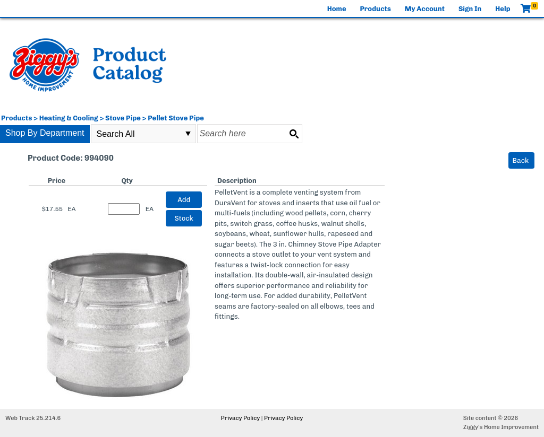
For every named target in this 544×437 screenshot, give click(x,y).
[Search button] (293, 133)
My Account (425, 9)
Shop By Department (44, 132)
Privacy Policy (240, 418)
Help (502, 9)
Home (336, 9)
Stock (184, 218)
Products (375, 9)
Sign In (469, 9)
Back (521, 160)
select (188, 134)
